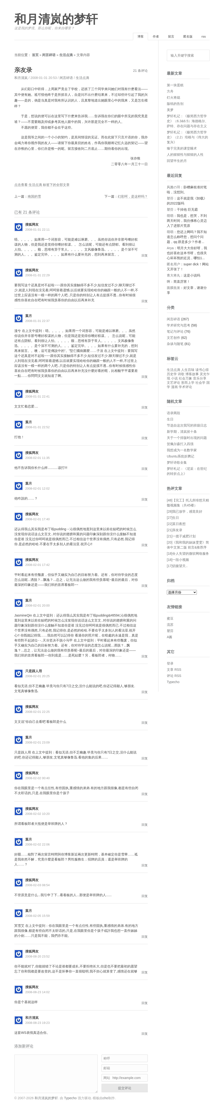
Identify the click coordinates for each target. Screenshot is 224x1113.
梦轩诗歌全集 (177, 463)
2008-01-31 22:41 (37, 397)
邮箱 (106, 1069)
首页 (35, 56)
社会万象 (185, 379)
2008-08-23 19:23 (37, 1023)
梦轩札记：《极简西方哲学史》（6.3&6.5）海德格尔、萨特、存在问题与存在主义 (187, 121)
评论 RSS (174, 676)
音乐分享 (199, 379)
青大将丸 (173, 276)
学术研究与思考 (178, 326)
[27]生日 (173, 518)
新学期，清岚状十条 (182, 432)
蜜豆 (170, 619)
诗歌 (181, 375)
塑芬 (170, 199)
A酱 (169, 638)
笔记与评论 (175, 332)
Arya (170, 248)
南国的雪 (34, 197)
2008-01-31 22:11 (37, 230)
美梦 (170, 110)
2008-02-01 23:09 (37, 743)
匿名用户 (173, 265)
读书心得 (202, 370)
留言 (167, 37)
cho (105, 1098)
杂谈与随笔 (175, 344)
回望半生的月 (177, 161)
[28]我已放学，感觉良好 (184, 512)
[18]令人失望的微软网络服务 (188, 554)
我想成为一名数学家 (182, 451)
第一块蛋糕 (175, 85)
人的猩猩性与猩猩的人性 (185, 155)
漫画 (174, 387)
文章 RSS (174, 670)
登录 (170, 664)
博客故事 (192, 375)
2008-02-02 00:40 (37, 779)
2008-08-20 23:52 (37, 957)
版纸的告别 (175, 104)
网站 (106, 1078)
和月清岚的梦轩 (56, 19)
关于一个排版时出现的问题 (187, 438)
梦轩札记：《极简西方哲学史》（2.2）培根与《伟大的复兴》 (187, 138)
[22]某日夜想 (176, 524)
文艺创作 (173, 338)
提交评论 (124, 1089)
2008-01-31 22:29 (37, 276)
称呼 (106, 1059)
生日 (170, 420)
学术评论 (185, 387)
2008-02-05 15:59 (37, 916)
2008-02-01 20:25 (37, 677)
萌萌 (170, 216)
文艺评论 (173, 383)
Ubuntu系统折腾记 (180, 457)
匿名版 (185, 37)
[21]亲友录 (174, 530)
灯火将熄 (173, 98)
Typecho (173, 683)
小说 (174, 379)
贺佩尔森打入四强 (180, 445)
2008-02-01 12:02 (37, 489)
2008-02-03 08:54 (37, 886)
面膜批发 (173, 288)
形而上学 (187, 383)
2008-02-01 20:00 (37, 606)
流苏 (170, 625)
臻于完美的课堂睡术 (182, 149)
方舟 (170, 92)
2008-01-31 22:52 (37, 428)
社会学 (200, 383)
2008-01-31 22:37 (37, 321)
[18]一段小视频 (178, 560)
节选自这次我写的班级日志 (187, 426)
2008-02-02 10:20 (37, 814)
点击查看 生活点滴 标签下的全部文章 (42, 185)
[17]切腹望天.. (177, 566)
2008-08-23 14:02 (37, 993)
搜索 (204, 56)
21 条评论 (140, 71)
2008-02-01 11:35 (37, 458)
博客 (133, 37)
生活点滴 (66, 56)
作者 (150, 37)
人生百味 (187, 370)
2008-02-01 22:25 (37, 712)
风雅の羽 (173, 188)
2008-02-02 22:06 (37, 845)
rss (203, 37)
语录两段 (173, 414)
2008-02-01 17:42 (37, 565)
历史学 (172, 375)
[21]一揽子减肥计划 (181, 537)
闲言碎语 (49, 56)
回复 (145, 256)
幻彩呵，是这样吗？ (133, 197)
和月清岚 (21, 78)
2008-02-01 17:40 (37, 520)
